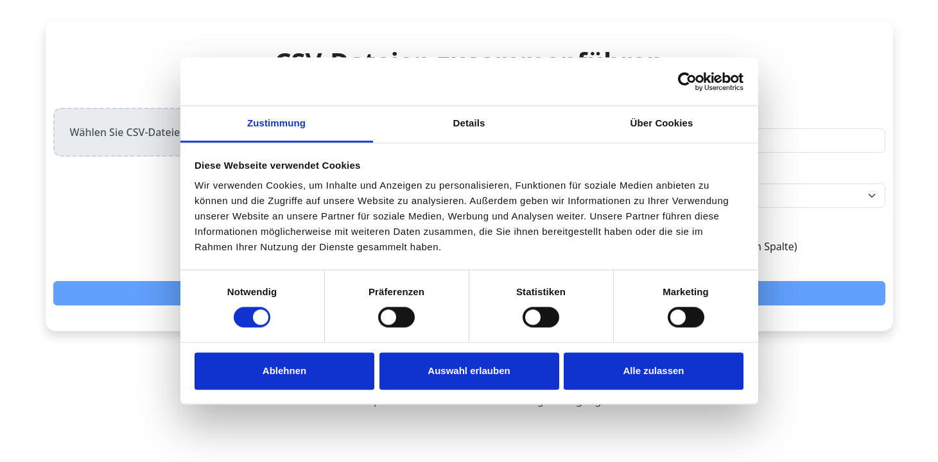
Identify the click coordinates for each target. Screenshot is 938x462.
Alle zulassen (653, 370)
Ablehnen (284, 370)
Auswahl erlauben (469, 370)
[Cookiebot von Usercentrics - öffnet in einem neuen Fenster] (687, 81)
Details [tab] (469, 122)
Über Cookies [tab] (661, 122)
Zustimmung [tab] (276, 122)
